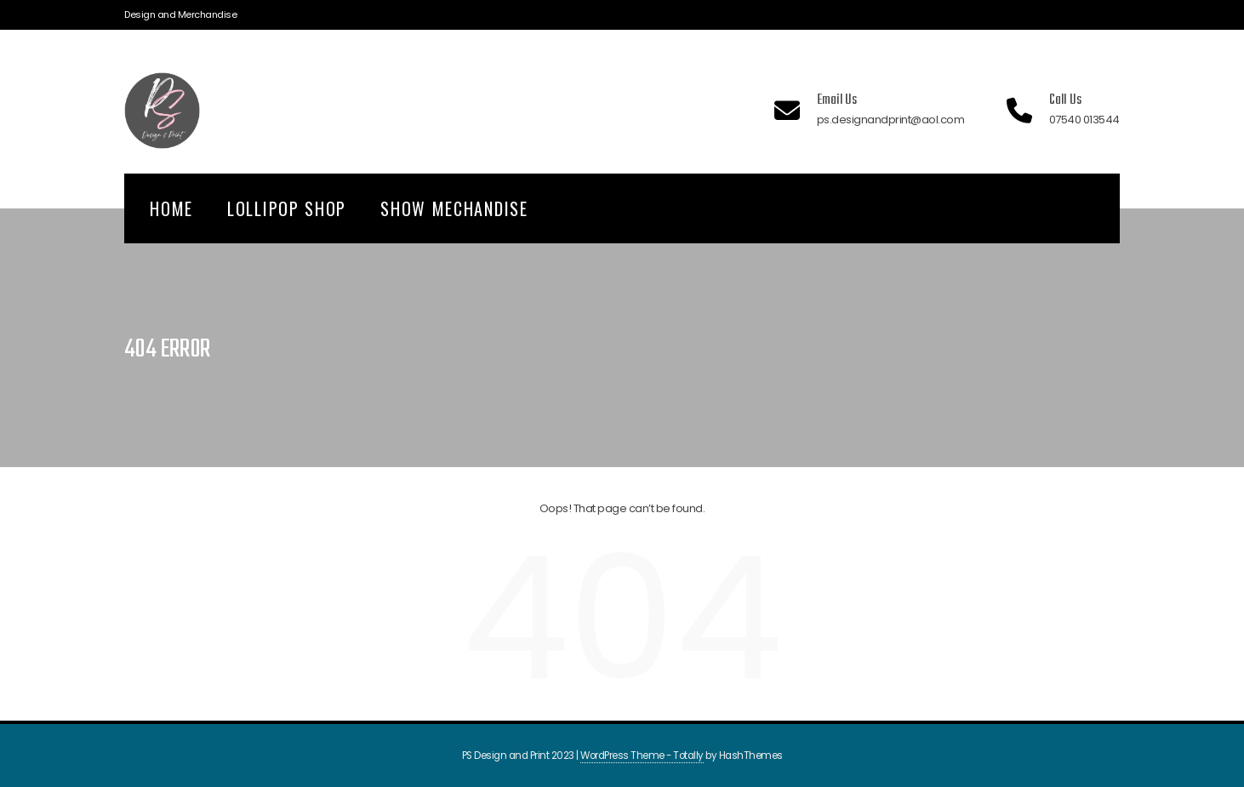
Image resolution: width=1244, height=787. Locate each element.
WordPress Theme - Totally (642, 755)
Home (171, 208)
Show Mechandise (454, 208)
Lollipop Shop (286, 208)
